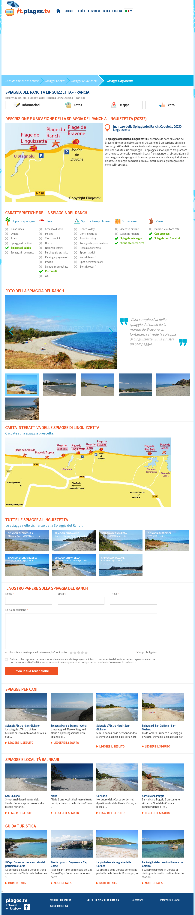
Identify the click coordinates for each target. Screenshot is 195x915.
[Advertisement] (97, 44)
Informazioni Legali (170, 899)
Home (59, 11)
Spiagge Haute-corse (84, 81)
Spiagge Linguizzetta (120, 81)
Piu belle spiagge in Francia (103, 900)
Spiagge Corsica (55, 81)
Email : (62, 593)
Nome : (9, 593)
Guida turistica (112, 11)
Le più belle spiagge (88, 11)
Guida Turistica (59, 906)
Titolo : (114, 593)
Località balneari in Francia (22, 81)
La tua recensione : (16, 609)
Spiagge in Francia (60, 900)
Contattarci (137, 899)
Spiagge (69, 11)
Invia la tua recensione (32, 671)
